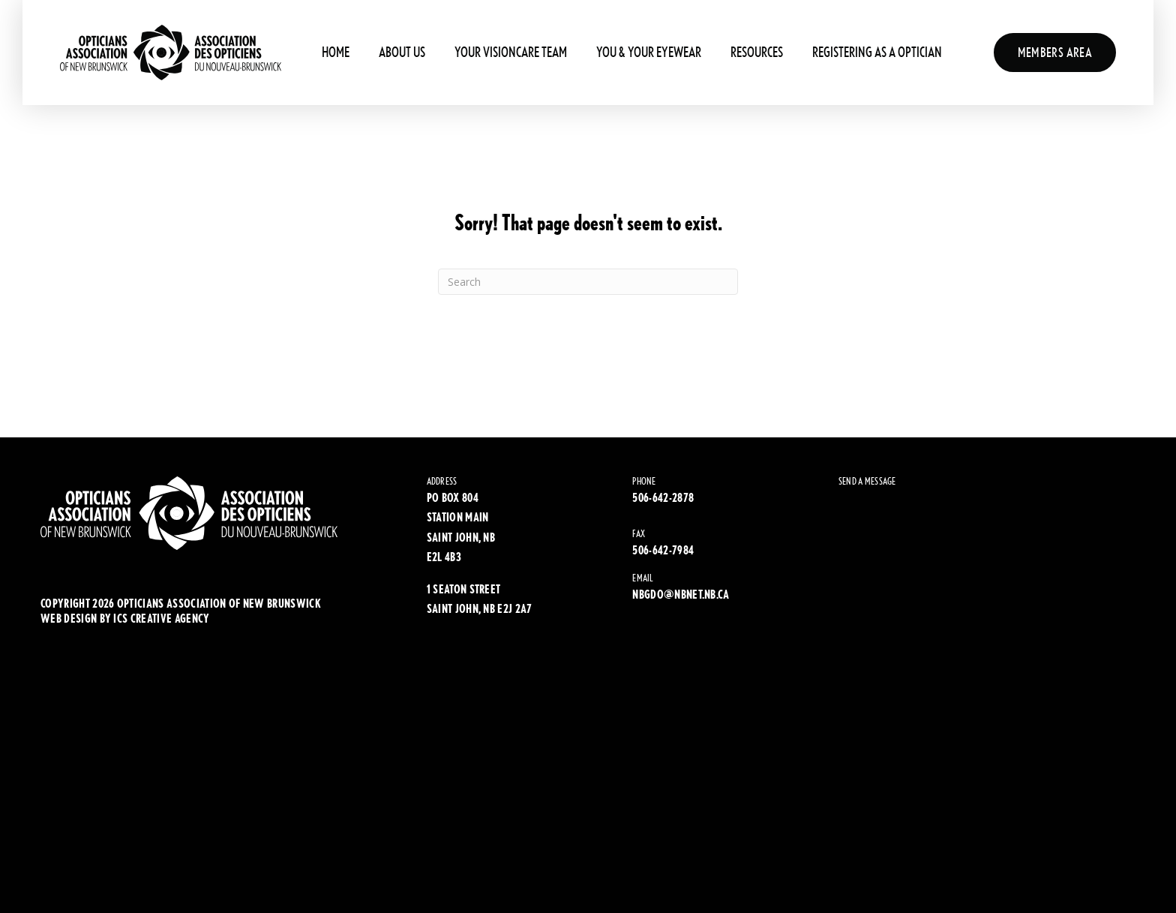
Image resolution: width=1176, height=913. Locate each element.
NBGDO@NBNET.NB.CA (680, 594)
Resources (756, 52)
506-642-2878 (663, 498)
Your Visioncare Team (510, 52)
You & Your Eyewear (648, 52)
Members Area (1055, 52)
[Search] (588, 282)
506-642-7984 (663, 550)
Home (336, 52)
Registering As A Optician (877, 52)
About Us (402, 52)
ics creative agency (161, 618)
